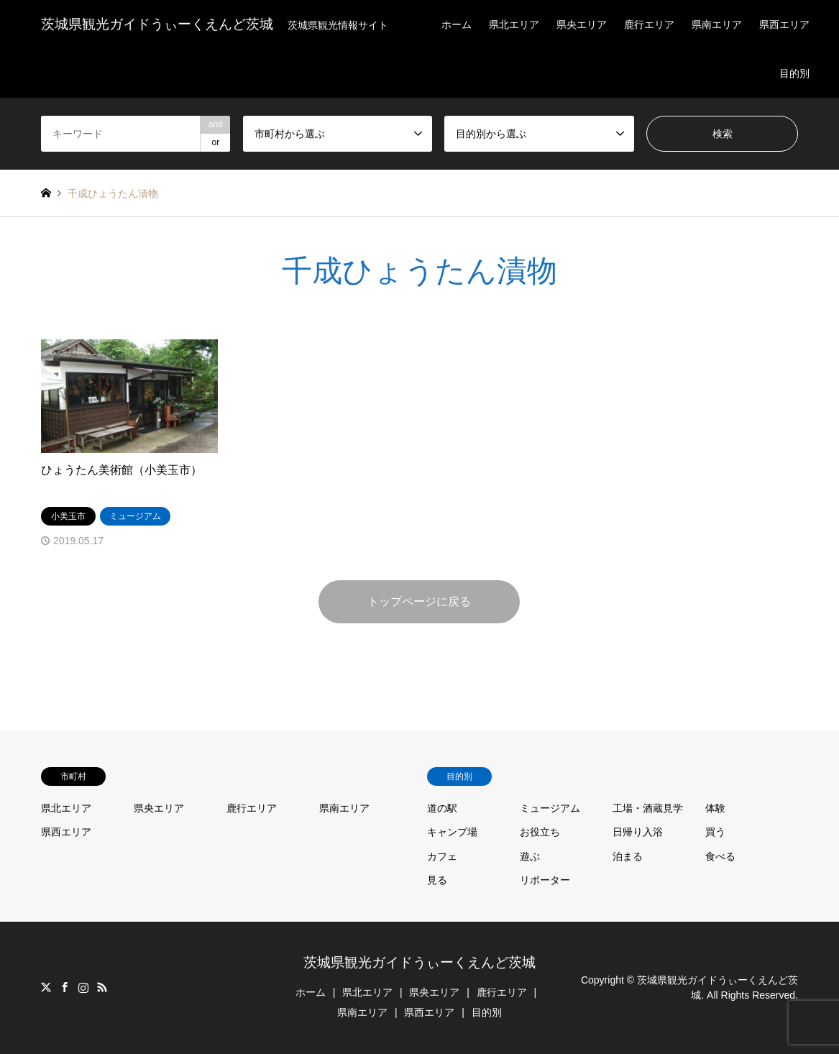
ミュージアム (550, 808)
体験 (715, 808)
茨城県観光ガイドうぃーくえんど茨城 (419, 962)
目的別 (794, 73)
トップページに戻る (419, 601)
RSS (102, 987)
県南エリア (717, 24)
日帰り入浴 (638, 832)
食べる (720, 856)
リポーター (545, 880)
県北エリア (514, 24)
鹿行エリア (649, 24)
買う (715, 832)
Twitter (46, 987)
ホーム (456, 24)
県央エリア (581, 24)
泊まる (628, 856)
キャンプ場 (452, 832)
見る (437, 880)
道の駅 (442, 808)
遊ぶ (530, 856)
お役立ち (540, 832)
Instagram (83, 987)
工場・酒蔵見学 (648, 808)
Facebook (65, 987)
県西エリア (784, 24)
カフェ (442, 856)
